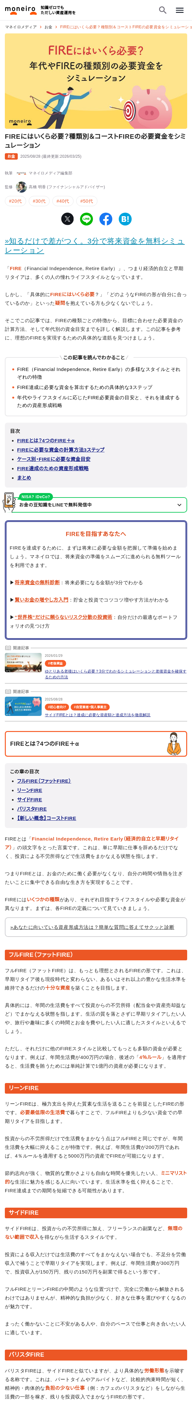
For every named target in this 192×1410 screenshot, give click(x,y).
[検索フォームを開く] (163, 10)
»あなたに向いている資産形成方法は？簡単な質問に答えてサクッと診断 (92, 927)
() (51, 156)
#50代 (86, 201)
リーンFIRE (29, 790)
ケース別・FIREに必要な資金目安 (54, 459)
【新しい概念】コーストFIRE (46, 818)
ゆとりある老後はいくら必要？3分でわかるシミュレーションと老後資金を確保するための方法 (116, 674)
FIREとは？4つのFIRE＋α (46, 440)
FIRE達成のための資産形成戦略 (53, 468)
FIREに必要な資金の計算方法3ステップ (61, 450)
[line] (86, 219)
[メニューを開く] (180, 10)
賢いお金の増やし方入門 (41, 600)
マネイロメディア (21, 27)
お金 (48, 27)
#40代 (62, 201)
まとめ (24, 477)
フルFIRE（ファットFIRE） (44, 781)
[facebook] (105, 219)
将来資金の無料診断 (37, 582)
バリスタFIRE (32, 809)
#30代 (39, 201)
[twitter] (67, 219)
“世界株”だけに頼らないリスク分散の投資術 (63, 617)
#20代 (15, 201)
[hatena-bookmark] (125, 219)
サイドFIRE (29, 799)
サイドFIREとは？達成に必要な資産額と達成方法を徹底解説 (97, 715)
